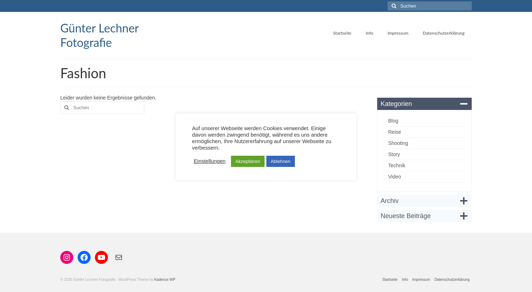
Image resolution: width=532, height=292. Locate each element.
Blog (393, 121)
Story (394, 154)
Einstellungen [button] (210, 161)
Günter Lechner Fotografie (99, 35)
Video (394, 177)
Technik (396, 165)
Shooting (398, 143)
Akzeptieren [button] (247, 161)
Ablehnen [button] (281, 161)
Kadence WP (164, 280)
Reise (394, 132)
